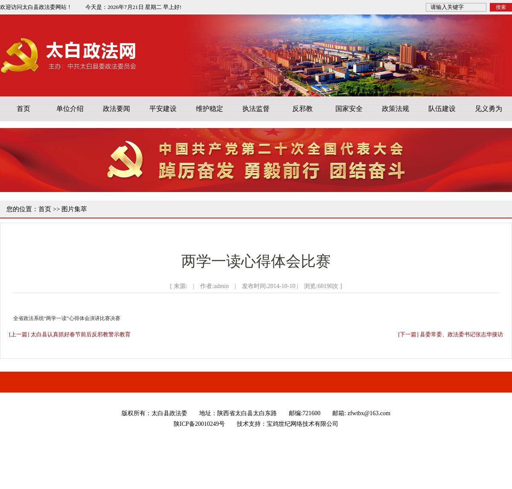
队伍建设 (442, 108)
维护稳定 (209, 108)
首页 (23, 108)
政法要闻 (116, 108)
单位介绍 (70, 108)
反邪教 (302, 108)
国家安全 (349, 108)
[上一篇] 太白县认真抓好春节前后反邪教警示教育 (70, 334)
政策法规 (395, 108)
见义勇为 (488, 108)
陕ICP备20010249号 (199, 424)
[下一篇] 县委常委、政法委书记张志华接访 (450, 334)
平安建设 (163, 108)
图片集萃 (74, 209)
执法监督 (256, 108)
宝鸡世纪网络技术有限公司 (302, 424)
